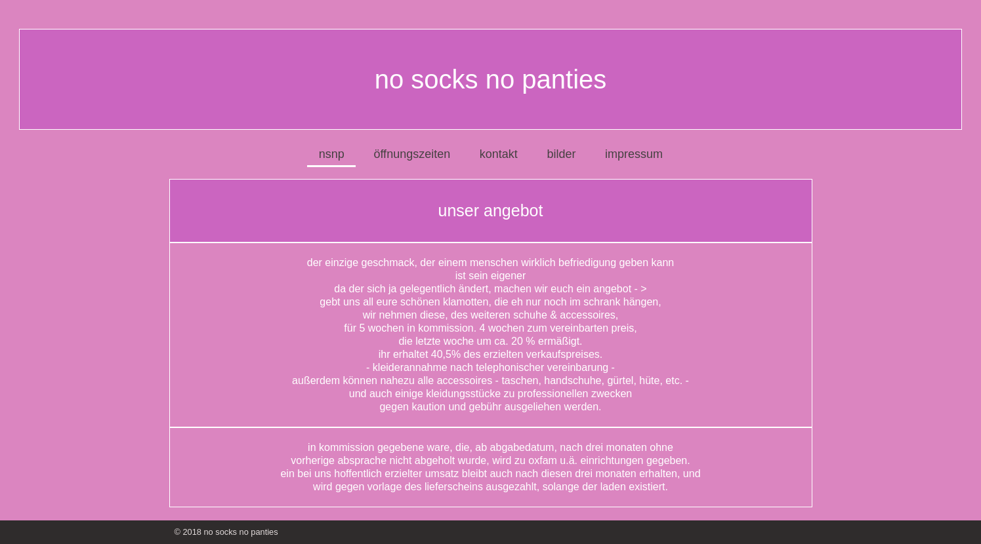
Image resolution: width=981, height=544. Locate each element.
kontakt (499, 154)
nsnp (331, 154)
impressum (634, 154)
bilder (561, 154)
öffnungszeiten (411, 154)
